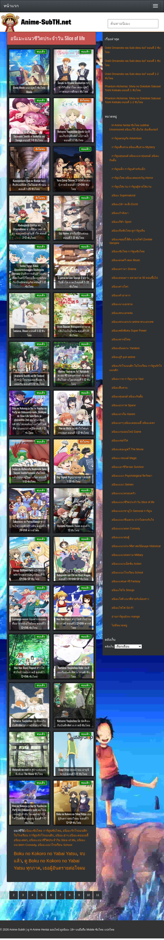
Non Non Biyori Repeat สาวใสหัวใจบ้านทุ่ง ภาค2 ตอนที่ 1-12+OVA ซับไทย (29, 672)
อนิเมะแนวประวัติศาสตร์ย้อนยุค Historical (136, 546)
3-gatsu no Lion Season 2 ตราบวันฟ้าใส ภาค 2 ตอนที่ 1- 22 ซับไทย (73, 282)
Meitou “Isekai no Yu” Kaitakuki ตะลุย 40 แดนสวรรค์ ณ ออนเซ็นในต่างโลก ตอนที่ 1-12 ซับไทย (73, 377)
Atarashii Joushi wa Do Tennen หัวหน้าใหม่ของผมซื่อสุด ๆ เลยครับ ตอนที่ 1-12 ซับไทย (29, 380)
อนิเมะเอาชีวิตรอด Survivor (128, 467)
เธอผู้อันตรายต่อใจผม (64, 868)
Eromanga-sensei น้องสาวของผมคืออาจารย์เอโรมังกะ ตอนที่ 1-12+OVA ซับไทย (29, 623)
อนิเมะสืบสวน (119, 387)
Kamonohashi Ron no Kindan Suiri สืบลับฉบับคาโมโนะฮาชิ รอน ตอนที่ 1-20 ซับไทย (29, 185)
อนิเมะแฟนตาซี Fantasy (126, 581)
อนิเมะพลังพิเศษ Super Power (129, 330)
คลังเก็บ (109, 646)
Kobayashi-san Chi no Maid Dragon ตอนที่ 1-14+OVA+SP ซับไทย (73, 577)
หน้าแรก (11, 6)
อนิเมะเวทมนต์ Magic (124, 458)
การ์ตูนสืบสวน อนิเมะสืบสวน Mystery (133, 147)
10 (88, 895)
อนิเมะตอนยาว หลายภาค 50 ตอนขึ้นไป (135, 277)
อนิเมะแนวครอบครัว (124, 493)
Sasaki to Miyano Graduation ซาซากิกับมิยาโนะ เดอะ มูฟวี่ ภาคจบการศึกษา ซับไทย (73, 87)
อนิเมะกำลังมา (120, 213)
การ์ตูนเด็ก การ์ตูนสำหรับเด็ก (128, 169)
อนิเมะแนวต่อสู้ (120, 537)
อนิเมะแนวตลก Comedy (126, 528)
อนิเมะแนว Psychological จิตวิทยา (132, 475)
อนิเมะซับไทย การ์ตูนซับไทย (128, 251)
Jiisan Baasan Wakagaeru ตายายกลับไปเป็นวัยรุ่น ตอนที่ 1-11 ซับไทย (73, 331)
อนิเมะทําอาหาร (121, 295)
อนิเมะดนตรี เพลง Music (126, 260)
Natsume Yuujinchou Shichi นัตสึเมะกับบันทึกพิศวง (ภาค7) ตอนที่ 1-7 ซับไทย (73, 136)
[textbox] (133, 23)
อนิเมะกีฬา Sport (121, 221)
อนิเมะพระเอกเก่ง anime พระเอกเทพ (132, 321)
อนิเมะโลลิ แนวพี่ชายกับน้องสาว (130, 599)
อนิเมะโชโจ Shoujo (123, 590)
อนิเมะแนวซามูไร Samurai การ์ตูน (132, 511)
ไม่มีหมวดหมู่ (119, 625)
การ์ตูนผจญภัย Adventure (127, 138)
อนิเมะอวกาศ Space (124, 405)
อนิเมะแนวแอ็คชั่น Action (126, 563)
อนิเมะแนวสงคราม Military (127, 555)
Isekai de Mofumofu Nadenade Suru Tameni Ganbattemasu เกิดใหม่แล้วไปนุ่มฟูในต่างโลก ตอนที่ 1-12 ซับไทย (29, 475)
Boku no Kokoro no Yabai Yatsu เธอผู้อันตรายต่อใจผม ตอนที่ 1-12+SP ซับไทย (73, 818)
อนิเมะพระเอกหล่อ (122, 313)
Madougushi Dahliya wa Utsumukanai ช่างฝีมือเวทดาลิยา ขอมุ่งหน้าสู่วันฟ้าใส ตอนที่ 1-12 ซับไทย (29, 231)
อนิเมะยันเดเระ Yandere (126, 348)
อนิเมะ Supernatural (123, 195)
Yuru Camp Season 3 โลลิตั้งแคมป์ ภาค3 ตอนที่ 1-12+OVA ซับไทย (73, 184)
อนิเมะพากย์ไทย (121, 339)
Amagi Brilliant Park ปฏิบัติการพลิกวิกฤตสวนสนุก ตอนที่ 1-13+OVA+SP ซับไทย (29, 574)
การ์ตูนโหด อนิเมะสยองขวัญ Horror (132, 177)
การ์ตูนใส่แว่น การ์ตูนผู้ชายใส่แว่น (131, 186)
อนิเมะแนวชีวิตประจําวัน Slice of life (133, 502)
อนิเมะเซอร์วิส (120, 440)
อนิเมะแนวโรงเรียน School (127, 572)
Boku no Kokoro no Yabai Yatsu (45, 853)
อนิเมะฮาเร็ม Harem (123, 414)
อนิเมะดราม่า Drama (124, 269)
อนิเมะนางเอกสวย (122, 304)
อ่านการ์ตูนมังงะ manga (126, 616)
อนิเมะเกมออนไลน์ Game (126, 431)
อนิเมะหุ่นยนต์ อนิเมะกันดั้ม (127, 396)
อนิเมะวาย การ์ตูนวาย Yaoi (127, 379)
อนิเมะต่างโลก (120, 286)
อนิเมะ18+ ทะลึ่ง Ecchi (125, 204)
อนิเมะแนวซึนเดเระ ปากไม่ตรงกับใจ (133, 519)
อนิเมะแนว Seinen (123, 484)
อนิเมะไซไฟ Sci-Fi (122, 607)
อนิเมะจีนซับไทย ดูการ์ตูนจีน (128, 230)
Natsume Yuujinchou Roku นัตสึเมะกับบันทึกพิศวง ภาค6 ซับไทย (73, 672)
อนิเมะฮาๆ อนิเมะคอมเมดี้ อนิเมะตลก (133, 423)
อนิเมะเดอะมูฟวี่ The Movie (127, 449)
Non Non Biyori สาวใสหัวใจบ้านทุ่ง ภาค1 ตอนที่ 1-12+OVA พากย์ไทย (73, 623)
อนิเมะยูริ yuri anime (123, 357)
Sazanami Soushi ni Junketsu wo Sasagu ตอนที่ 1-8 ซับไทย (29, 138)
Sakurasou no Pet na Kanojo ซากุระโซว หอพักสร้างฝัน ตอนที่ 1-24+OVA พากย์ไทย (29, 526)
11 (97, 895)
